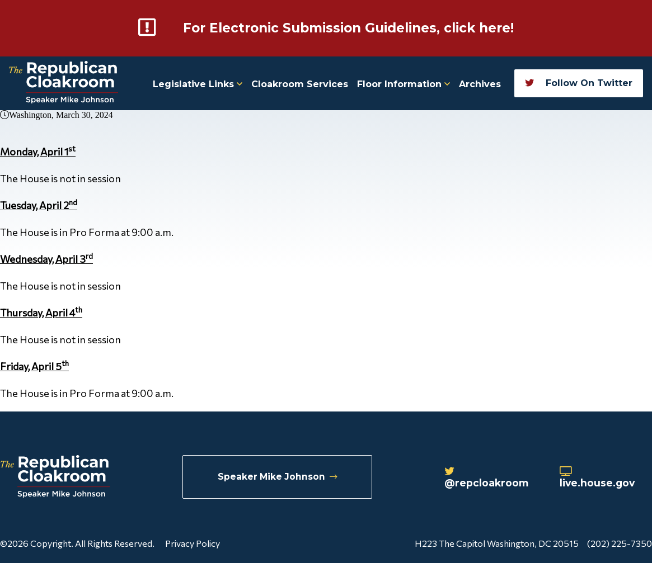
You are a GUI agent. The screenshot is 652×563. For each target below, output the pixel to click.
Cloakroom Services (299, 83)
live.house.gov (599, 477)
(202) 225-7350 (619, 542)
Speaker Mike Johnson (278, 476)
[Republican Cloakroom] (63, 83)
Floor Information (403, 83)
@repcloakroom (488, 477)
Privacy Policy (192, 542)
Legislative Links (197, 83)
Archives (480, 83)
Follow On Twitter (578, 82)
